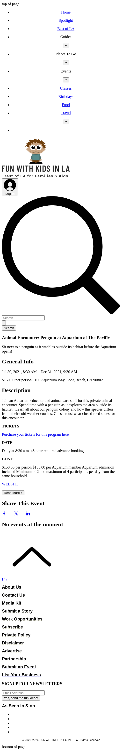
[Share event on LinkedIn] (28, 514)
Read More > (13, 493)
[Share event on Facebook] (4, 514)
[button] (66, 37)
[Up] (29, 580)
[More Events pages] (66, 79)
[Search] (23, 317)
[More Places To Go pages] (66, 62)
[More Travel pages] (66, 121)
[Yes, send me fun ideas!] (21, 697)
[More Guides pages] (66, 45)
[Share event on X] (16, 514)
